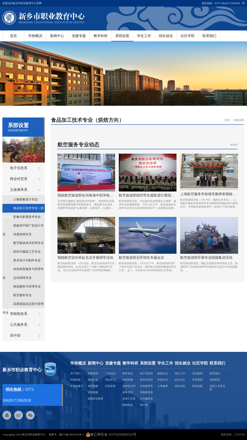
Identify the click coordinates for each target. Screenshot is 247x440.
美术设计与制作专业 (27, 260)
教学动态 (128, 373)
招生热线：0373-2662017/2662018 (221, 3)
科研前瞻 (128, 379)
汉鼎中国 (239, 434)
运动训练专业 (22, 277)
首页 (13, 36)
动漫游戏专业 (22, 234)
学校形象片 (76, 386)
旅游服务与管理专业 (27, 286)
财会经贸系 (18, 179)
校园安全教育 (95, 398)
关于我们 (75, 373)
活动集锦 (197, 373)
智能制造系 (18, 314)
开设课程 (197, 379)
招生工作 (180, 373)
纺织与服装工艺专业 (27, 251)
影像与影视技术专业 (27, 216)
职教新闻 (93, 373)
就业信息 (180, 386)
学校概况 (35, 36)
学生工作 (144, 36)
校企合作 (180, 379)
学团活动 (162, 379)
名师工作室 (129, 398)
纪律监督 (110, 386)
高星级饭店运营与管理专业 (23, 305)
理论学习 (110, 379)
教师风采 (128, 404)
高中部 (15, 335)
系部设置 (122, 36)
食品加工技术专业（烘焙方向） (23, 210)
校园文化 (162, 373)
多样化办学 (129, 386)
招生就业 (166, 36)
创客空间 (128, 392)
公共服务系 (18, 324)
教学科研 (101, 36)
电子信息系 (18, 168)
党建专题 (79, 36)
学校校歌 (75, 379)
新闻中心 (57, 36)
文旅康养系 (18, 189)
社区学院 (188, 36)
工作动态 (110, 373)
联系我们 (209, 36)
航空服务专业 (22, 295)
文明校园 (93, 392)
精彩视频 (93, 386)
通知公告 (93, 379)
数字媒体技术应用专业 (28, 243)
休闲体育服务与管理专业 (23, 270)
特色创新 (197, 386)
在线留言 (215, 379)
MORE (234, 144)
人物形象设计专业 (25, 199)
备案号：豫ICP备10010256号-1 (66, 434)
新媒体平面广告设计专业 (23, 227)
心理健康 (162, 386)
